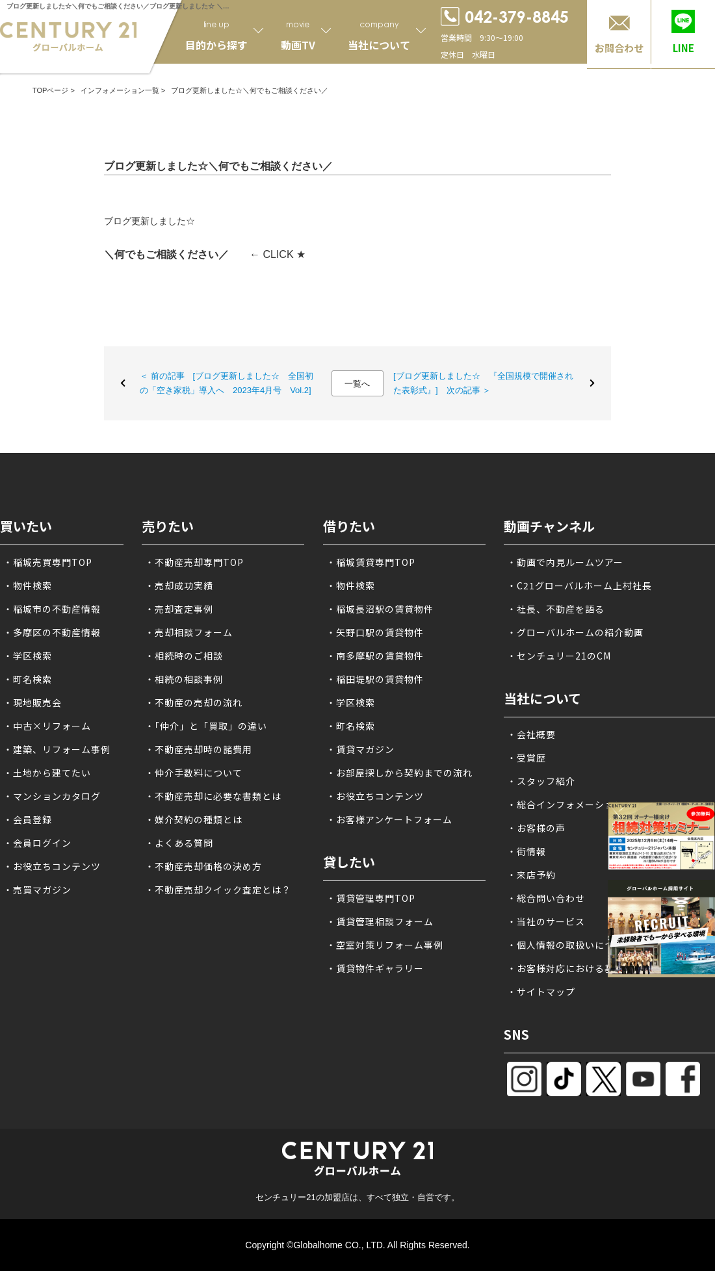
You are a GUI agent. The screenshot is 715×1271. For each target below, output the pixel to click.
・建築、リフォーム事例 (56, 749)
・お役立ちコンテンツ (52, 866)
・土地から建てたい (47, 772)
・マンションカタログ (52, 796)
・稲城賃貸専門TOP (370, 562)
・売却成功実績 (179, 585)
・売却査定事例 (179, 608)
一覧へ (357, 384)
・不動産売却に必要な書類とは (213, 796)
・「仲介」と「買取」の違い (206, 725)
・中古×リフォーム (47, 725)
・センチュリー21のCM (559, 655)
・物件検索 (27, 585)
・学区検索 (27, 655)
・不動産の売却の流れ (193, 702)
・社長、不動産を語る (555, 608)
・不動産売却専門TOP (194, 562)
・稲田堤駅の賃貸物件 (375, 679)
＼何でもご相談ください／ (166, 254)
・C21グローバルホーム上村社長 (579, 585)
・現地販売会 (32, 702)
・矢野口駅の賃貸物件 (375, 632)
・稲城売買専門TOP (47, 562)
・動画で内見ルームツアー (565, 562)
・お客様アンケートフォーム (389, 819)
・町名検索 (27, 679)
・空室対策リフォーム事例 (384, 944)
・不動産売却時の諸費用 (198, 749)
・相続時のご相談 (184, 655)
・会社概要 (531, 734)
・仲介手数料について (193, 772)
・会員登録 (27, 819)
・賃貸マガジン (360, 749)
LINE (683, 48)
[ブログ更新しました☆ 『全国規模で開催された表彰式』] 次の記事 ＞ (483, 383)
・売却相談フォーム (189, 632)
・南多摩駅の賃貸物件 (375, 655)
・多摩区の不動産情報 (52, 632)
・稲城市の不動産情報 (52, 608)
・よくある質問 (179, 842)
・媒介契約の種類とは (193, 819)
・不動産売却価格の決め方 (203, 866)
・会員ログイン (37, 842)
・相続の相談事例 (184, 679)
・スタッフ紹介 (541, 781)
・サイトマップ (541, 991)
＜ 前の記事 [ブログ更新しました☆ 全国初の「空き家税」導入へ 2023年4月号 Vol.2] (226, 383)
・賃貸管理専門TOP (370, 898)
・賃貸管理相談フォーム (380, 921)
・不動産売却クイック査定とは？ (218, 889)
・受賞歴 (526, 757)
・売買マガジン (37, 889)
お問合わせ (619, 48)
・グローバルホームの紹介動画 (575, 632)
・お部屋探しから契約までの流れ (399, 772)
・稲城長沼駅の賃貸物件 (380, 608)
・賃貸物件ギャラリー (375, 968)
